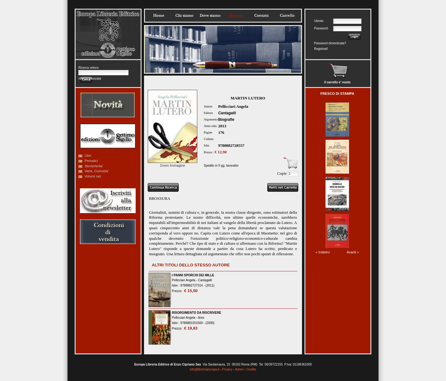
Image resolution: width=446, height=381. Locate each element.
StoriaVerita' (94, 166)
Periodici (91, 161)
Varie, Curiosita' (97, 171)
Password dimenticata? (330, 43)
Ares (201, 317)
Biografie (226, 119)
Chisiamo (184, 15)
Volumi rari (93, 176)
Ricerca (235, 15)
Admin (239, 369)
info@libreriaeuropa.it (204, 369)
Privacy (227, 369)
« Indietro (323, 252)
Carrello (287, 15)
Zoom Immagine (172, 163)
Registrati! (321, 48)
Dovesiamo (210, 15)
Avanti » (353, 252)
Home (158, 15)
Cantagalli (227, 113)
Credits (251, 369)
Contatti (261, 15)
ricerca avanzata (89, 78)
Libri (88, 155)
